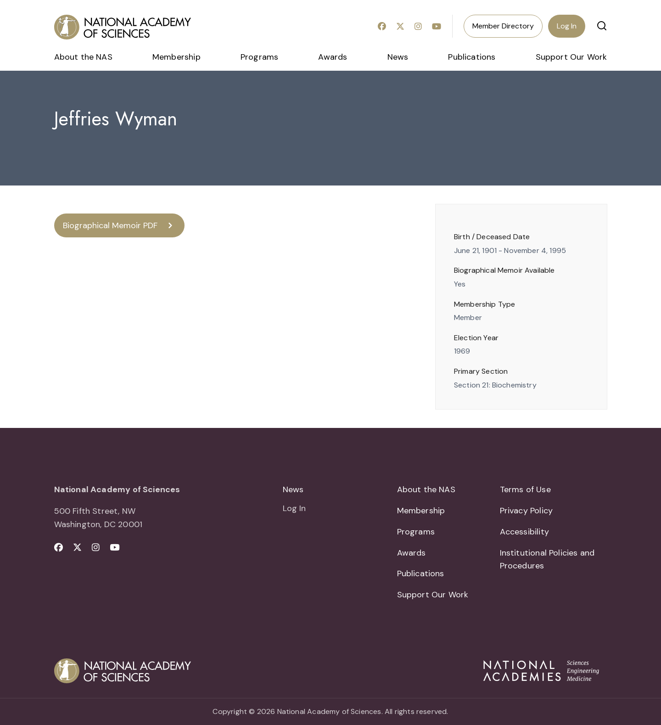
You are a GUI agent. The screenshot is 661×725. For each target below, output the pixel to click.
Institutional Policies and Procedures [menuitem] (547, 559)
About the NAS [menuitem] (83, 56)
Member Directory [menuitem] (503, 26)
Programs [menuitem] (259, 56)
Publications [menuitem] (471, 56)
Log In (567, 26)
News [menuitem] (398, 56)
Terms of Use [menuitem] (525, 489)
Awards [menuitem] (332, 56)
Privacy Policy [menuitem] (526, 510)
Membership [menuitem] (176, 56)
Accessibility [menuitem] (524, 531)
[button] (601, 25)
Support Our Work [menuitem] (571, 56)
